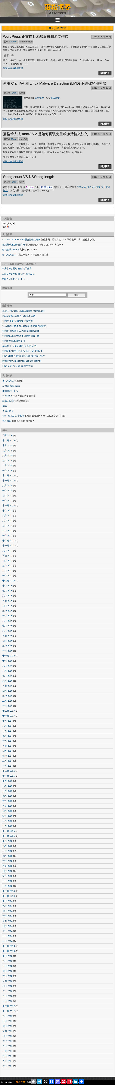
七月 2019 (7, 625)
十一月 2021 (8, 545)
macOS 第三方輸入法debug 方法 (18, 316)
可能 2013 (7, 981)
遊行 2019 (7, 645)
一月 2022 (7, 535)
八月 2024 (7, 485)
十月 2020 (7, 585)
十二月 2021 (8, 540)
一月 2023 (7, 500)
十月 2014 (7, 901)
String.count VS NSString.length (28, 177)
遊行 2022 (7, 525)
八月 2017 (7, 731)
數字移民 (6, 420)
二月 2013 (7, 996)
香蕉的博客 (8, 410)
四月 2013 (7, 986)
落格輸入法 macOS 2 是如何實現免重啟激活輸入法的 (45, 134)
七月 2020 (7, 590)
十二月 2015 (8, 831)
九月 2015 (7, 846)
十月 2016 (7, 781)
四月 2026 (7, 435)
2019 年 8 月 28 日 (101, 36)
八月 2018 (7, 670)
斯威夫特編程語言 (11, 385)
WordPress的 (26, 41)
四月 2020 (7, 605)
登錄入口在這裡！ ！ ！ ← (15, 278)
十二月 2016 (8, 771)
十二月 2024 (8, 475)
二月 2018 (7, 700)
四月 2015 (7, 871)
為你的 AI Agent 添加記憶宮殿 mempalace (23, 310)
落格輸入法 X (9, 254)
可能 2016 (7, 806)
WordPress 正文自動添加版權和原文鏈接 (35, 36)
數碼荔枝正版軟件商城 (13, 244)
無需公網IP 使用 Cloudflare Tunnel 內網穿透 (24, 326)
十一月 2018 (8, 655)
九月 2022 (7, 515)
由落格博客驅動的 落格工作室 (17, 268)
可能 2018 (7, 685)
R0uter (13, 41)
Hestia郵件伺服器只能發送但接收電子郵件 (23, 356)
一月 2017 (7, 765)
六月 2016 (7, 801)
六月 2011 (7, 1061)
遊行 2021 (7, 565)
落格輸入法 (8, 380)
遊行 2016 (7, 816)
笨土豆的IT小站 (10, 390)
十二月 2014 (8, 891)
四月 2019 (7, 640)
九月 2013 (7, 961)
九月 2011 (7, 1056)
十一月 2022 (8, 505)
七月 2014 (7, 911)
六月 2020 (7, 595)
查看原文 (55, 98)
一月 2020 (7, 615)
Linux (22, 92)
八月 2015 (7, 851)
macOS (23, 139)
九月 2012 (7, 1016)
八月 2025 (7, 455)
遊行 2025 (7, 460)
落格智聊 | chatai (10, 249)
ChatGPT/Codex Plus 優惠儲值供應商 (21, 239)
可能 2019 (7, 635)
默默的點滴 (8, 400)
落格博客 (57, 7)
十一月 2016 (8, 775)
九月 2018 (7, 665)
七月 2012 (7, 1026)
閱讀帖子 (104, 73)
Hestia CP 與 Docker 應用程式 (17, 366)
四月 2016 (7, 811)
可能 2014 (7, 921)
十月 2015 (7, 841)
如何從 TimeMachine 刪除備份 (17, 320)
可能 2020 (7, 600)
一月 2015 (7, 886)
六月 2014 (7, 916)
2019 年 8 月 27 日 (101, 134)
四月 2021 (7, 560)
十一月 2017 (8, 715)
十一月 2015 (8, 836)
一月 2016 (7, 826)
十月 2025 (7, 445)
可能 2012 (7, 1031)
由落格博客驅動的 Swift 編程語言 (18, 273)
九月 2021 (7, 550)
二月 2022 (7, 530)
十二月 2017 (8, 710)
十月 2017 (7, 720)
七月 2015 (7, 856)
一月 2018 (7, 705)
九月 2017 (7, 725)
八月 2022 (7, 520)
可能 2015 (7, 866)
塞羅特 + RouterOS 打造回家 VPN (19, 346)
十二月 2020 (8, 580)
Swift (21, 182)
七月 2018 (7, 675)
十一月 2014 (8, 896)
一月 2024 (7, 490)
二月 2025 (7, 465)
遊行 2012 (7, 1041)
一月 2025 (7, 470)
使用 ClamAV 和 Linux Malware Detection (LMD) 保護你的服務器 (54, 83)
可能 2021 (7, 555)
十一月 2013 (8, 951)
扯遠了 (5, 405)
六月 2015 (7, 861)
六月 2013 (7, 976)
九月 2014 (7, 906)
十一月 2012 (8, 1011)
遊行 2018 (7, 695)
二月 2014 (7, 936)
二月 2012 (7, 1046)
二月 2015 (7, 881)
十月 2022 (7, 510)
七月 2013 (7, 971)
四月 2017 (7, 751)
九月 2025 (7, 450)
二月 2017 (7, 761)
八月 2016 (7, 791)
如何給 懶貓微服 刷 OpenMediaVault (20, 330)
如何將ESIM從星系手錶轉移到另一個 (20, 336)
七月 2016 (7, 796)
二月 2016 (7, 821)
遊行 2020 (7, 610)
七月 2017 (7, 735)
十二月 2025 (8, 440)
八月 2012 (7, 1021)
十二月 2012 (8, 1006)
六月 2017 (7, 741)
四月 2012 (7, 1036)
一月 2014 (7, 941)
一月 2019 (7, 650)
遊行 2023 (7, 495)
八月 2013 (7, 966)
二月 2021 (7, 570)
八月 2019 (7, 620)
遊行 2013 (7, 991)
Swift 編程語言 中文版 (13, 415)
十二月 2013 (8, 946)
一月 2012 (7, 1051)
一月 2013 (7, 1001)
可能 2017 (7, 745)
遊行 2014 (7, 931)
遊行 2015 (7, 876)
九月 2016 (7, 785)
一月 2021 (7, 575)
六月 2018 (7, 680)
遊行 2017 (7, 755)
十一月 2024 (8, 480)
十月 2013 (7, 956)
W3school (7, 395)
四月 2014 (7, 926)
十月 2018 (7, 660)
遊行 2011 (7, 1066)
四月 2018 (7, 690)
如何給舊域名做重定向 (13, 341)
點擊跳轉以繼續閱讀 (13, 68)
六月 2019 (7, 630)
